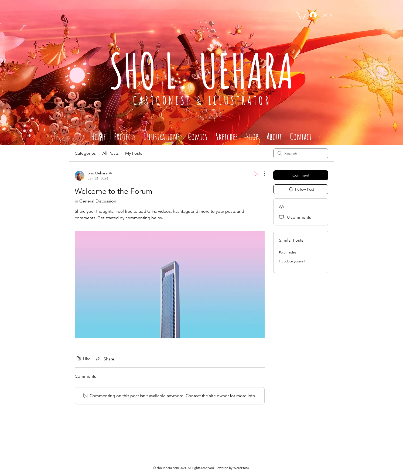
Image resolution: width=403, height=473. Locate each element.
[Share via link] (104, 359)
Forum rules (287, 252)
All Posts (110, 153)
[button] (301, 15)
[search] (300, 153)
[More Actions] (261, 173)
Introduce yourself (292, 261)
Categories (85, 153)
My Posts (133, 153)
